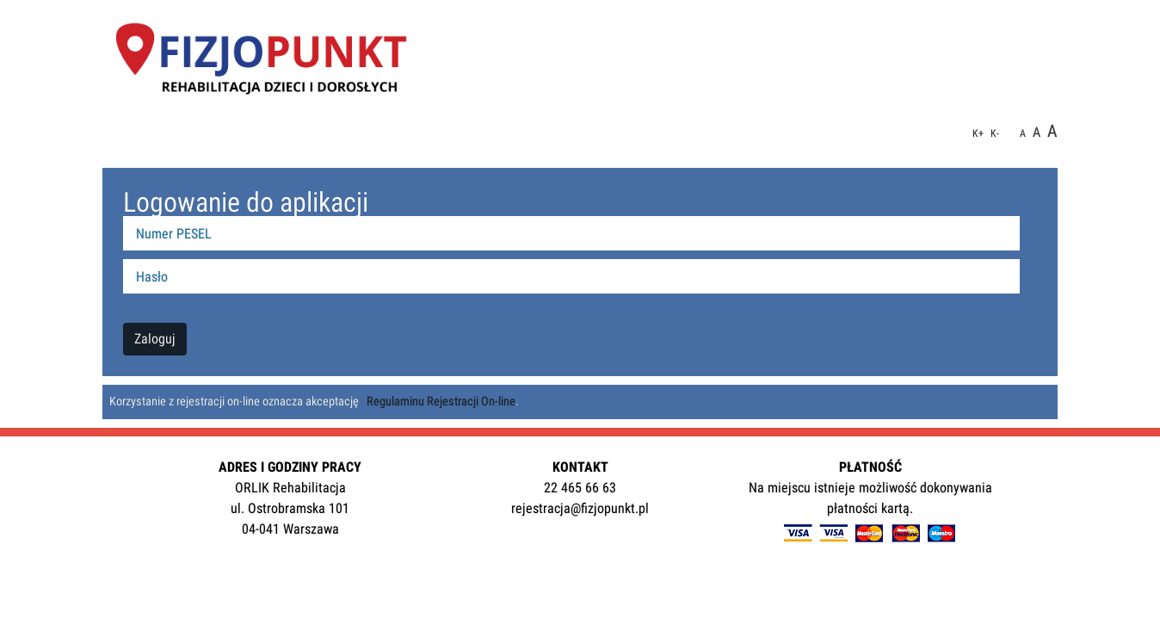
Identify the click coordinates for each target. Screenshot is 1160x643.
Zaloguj (155, 339)
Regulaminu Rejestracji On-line (441, 401)
